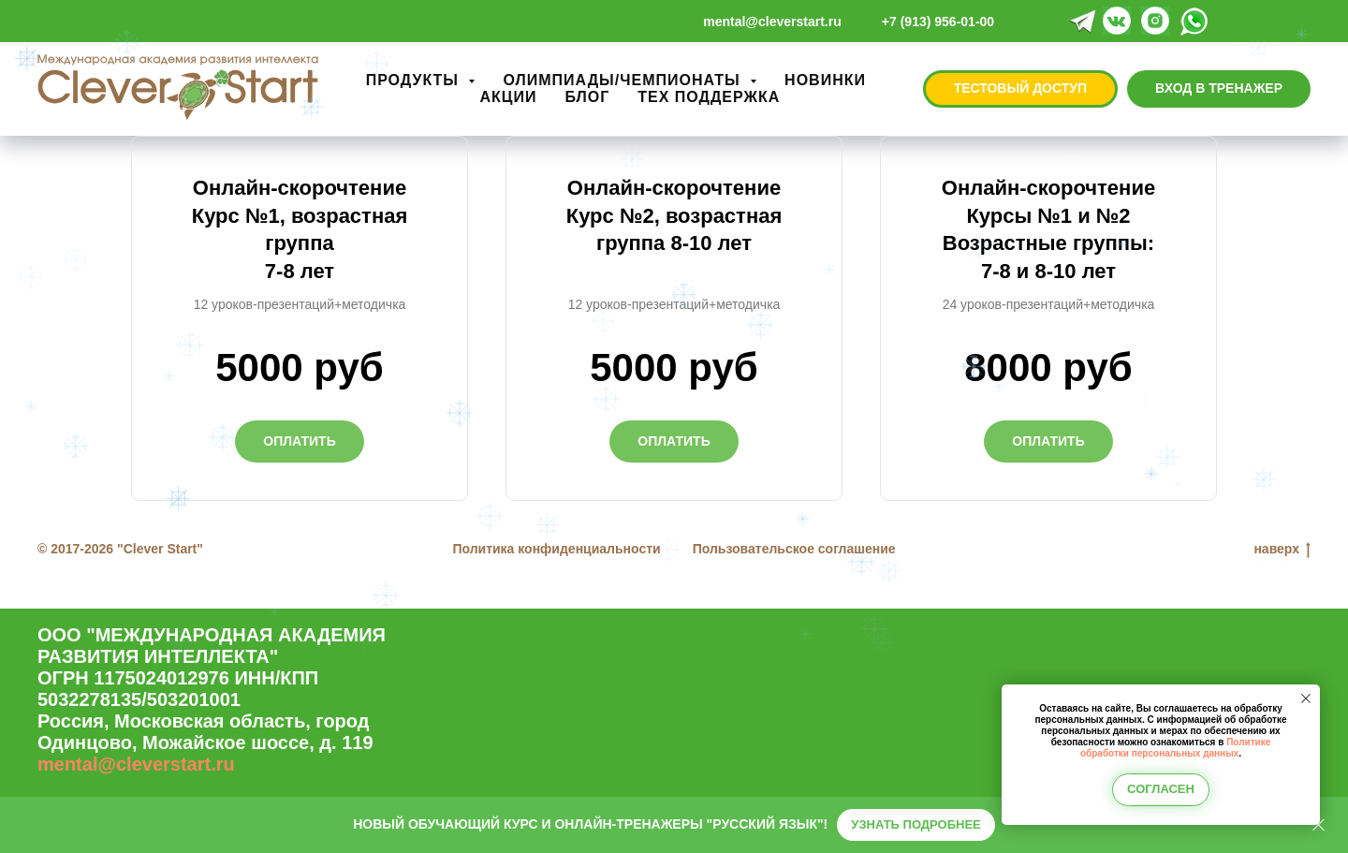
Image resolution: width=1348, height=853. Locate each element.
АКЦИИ (507, 97)
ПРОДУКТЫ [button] (415, 80)
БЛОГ (586, 97)
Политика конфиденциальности (556, 548)
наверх (1282, 549)
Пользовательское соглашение (794, 548)
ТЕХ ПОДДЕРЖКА (708, 97)
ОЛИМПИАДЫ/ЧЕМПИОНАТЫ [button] (624, 80)
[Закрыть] (1318, 825)
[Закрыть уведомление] (1306, 698)
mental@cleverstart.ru (136, 764)
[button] (1020, 89)
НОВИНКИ (825, 80)
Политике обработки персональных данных (1175, 747)
